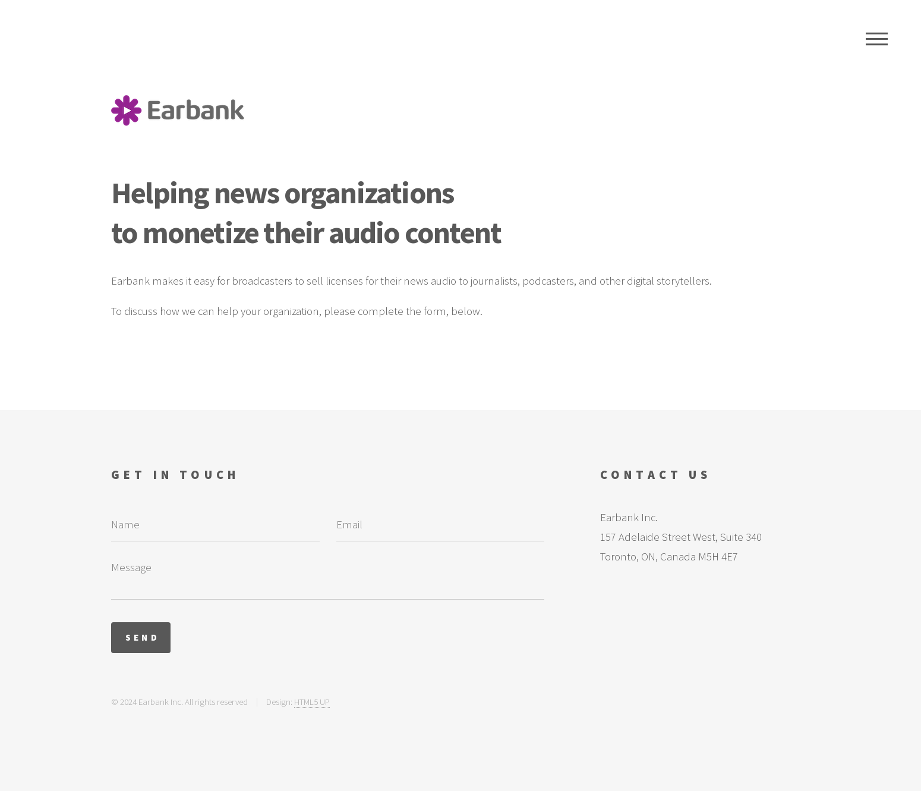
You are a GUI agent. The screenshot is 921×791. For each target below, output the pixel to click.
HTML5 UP (312, 701)
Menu (876, 38)
